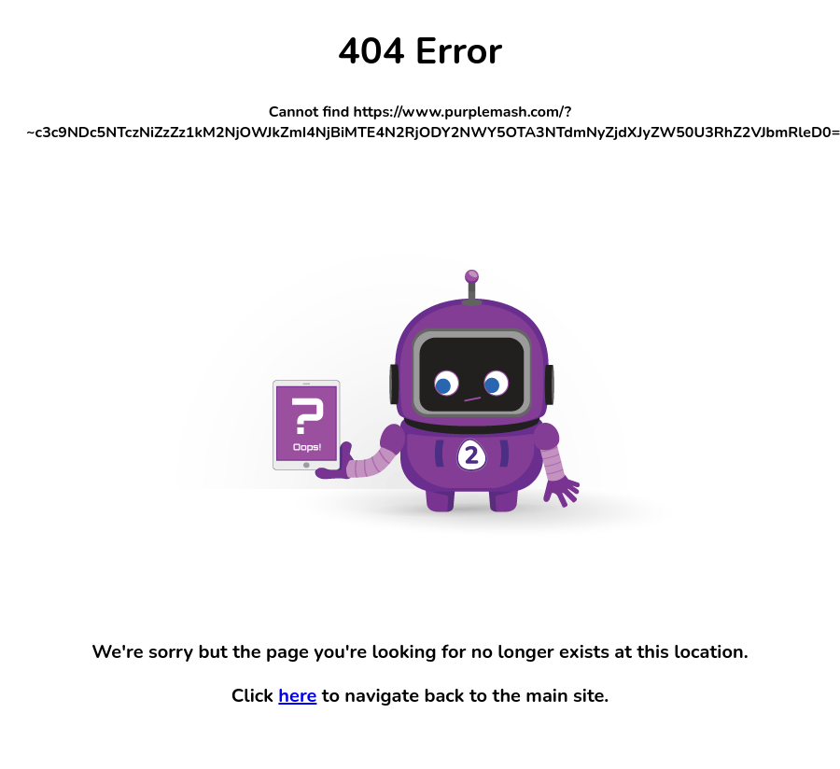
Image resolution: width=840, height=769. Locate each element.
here (297, 695)
